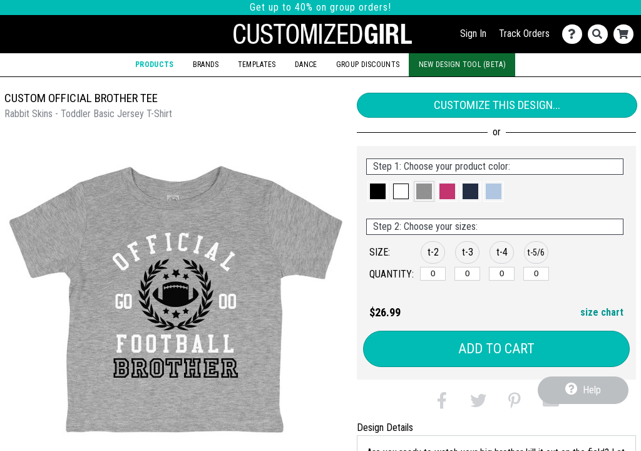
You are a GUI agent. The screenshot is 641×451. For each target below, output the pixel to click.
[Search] (600, 34)
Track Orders (524, 33)
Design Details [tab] (385, 427)
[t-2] (433, 274)
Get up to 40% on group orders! (320, 7)
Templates (257, 64)
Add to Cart (496, 348)
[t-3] (467, 274)
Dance (306, 64)
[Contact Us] (575, 34)
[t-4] (502, 274)
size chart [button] (601, 312)
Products (154, 64)
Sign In (473, 33)
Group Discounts (367, 64)
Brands (206, 64)
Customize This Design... (497, 105)
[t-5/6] (536, 274)
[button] (377, 191)
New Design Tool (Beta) (462, 64)
